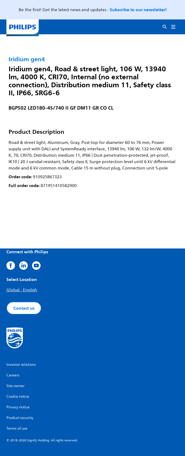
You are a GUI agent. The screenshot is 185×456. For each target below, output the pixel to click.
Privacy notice (18, 407)
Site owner (15, 386)
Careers (12, 375)
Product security (19, 418)
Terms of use (16, 428)
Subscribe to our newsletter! (138, 9)
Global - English (21, 290)
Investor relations (21, 365)
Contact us (23, 308)
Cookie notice (17, 396)
